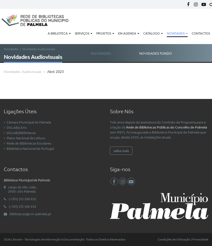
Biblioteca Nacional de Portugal (30, 149)
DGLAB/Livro (17, 128)
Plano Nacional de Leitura (26, 138)
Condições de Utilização (174, 239)
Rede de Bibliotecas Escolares (29, 143)
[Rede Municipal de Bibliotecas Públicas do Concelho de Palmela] (39, 20)
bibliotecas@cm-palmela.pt (30, 214)
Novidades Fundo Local (155, 58)
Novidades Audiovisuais (103, 58)
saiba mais (121, 151)
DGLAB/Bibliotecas (21, 133)
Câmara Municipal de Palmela (29, 122)
